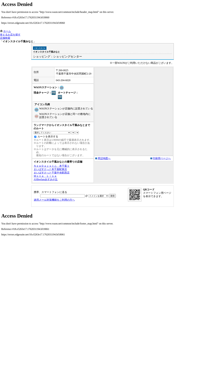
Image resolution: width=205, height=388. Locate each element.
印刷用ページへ (162, 158)
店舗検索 (5, 38)
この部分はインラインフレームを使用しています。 (102, 15)
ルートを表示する (48, 136)
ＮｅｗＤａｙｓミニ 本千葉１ (52, 166)
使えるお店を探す (10, 34)
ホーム (7, 31)
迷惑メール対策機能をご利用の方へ (54, 199)
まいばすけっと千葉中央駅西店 (52, 172)
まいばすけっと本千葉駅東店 (50, 169)
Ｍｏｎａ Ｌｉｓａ (45, 176)
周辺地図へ (104, 158)
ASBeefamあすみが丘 (46, 179)
